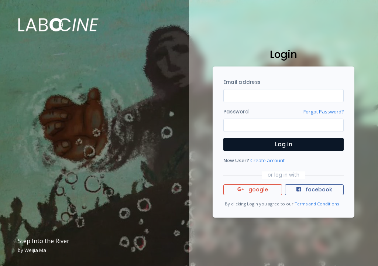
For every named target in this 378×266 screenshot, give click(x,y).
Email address (241, 82)
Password (236, 111)
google (252, 189)
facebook (314, 189)
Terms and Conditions (317, 204)
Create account (267, 160)
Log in (283, 144)
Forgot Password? (323, 111)
